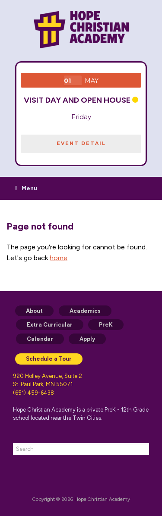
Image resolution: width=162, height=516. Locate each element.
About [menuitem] (34, 311)
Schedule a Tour (49, 359)
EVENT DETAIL (81, 143)
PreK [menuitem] (106, 324)
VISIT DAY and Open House (77, 100)
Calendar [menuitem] (40, 339)
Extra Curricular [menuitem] (50, 324)
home (58, 258)
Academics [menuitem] (85, 311)
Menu (26, 188)
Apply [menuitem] (87, 339)
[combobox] (81, 449)
